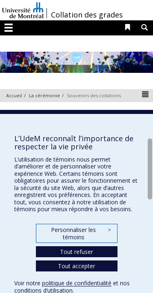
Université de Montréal (23, 10)
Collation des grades (87, 14)
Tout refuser (76, 252)
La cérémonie (44, 95)
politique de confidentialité (76, 283)
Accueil (14, 95)
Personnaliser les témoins (81, 233)
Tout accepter (76, 266)
